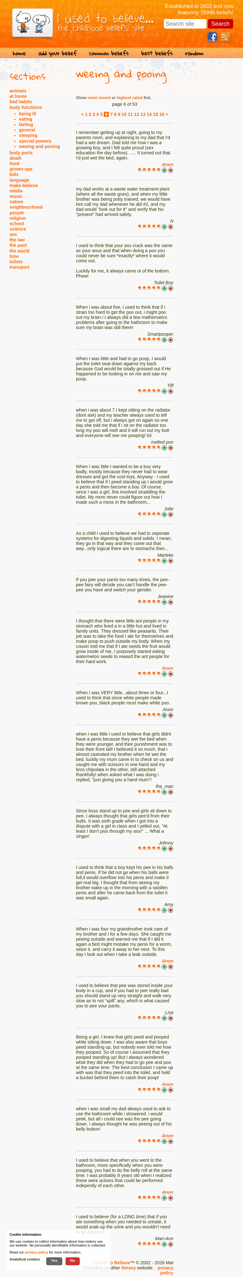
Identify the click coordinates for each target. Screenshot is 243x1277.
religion (17, 218)
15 (155, 114)
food (14, 163)
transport (19, 267)
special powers (35, 141)
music (15, 196)
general (27, 129)
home (19, 53)
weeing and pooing (39, 146)
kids (14, 174)
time (14, 256)
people (16, 212)
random (194, 53)
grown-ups (21, 168)
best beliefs (156, 53)
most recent (99, 97)
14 (149, 114)
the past (18, 245)
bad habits (20, 101)
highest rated (130, 97)
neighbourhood (26, 207)
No (72, 1260)
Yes (54, 1260)
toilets (16, 261)
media (15, 190)
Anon (167, 164)
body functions (25, 107)
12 (136, 114)
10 (124, 114)
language (19, 180)
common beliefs (108, 53)
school (16, 223)
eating (25, 119)
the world (19, 250)
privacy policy (165, 1270)
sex (13, 234)
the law (17, 239)
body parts (21, 152)
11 (130, 114)
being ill (27, 113)
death (15, 158)
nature (16, 201)
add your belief (57, 53)
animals (17, 90)
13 (143, 114)
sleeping (28, 135)
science (17, 229)
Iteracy (128, 1267)
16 (161, 114)
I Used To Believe (111, 1262)
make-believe (23, 185)
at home (18, 96)
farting (26, 124)
